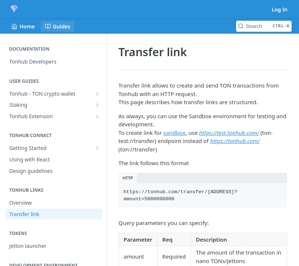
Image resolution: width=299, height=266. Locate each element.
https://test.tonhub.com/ (229, 132)
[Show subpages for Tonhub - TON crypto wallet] (97, 94)
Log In (280, 9)
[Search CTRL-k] (264, 26)
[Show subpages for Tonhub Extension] (97, 116)
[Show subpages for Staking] (97, 105)
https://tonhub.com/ (235, 140)
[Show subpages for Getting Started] (97, 148)
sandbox (174, 132)
